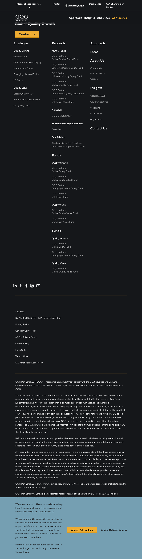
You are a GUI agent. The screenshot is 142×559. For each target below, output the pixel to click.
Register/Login (76, 5)
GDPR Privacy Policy (25, 330)
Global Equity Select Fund (64, 179)
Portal (56, 3)
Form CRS (20, 349)
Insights (89, 18)
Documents (95, 3)
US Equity (18, 80)
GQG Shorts (96, 119)
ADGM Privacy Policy (26, 337)
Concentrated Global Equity (27, 62)
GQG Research (97, 96)
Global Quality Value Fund (65, 85)
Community (96, 68)
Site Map (19, 311)
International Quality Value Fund (68, 93)
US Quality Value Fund (63, 102)
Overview (56, 129)
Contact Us (119, 18)
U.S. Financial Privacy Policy (29, 362)
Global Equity (20, 56)
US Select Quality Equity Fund (67, 76)
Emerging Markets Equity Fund (67, 67)
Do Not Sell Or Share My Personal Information (38, 318)
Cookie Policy (22, 343)
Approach (75, 18)
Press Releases (97, 73)
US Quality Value (21, 105)
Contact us (27, 34)
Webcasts (95, 107)
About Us (103, 18)
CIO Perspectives (99, 101)
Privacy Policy (22, 324)
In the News (96, 113)
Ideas (94, 52)
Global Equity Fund (61, 171)
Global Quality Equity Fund (65, 59)
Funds (56, 155)
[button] (28, 5)
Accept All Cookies (82, 530)
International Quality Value (26, 99)
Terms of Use (21, 356)
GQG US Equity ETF (62, 115)
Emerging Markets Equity (26, 74)
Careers (94, 78)
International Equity (23, 68)
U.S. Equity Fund (60, 197)
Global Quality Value (23, 93)
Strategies (21, 43)
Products (58, 43)
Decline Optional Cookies (114, 530)
